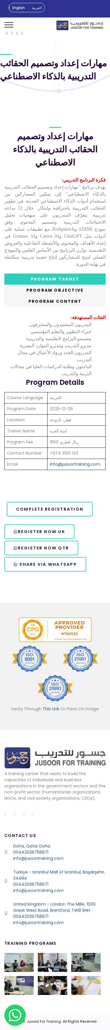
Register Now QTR (41, 548)
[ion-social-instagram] (17, 33)
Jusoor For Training (44, 1021)
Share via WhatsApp (45, 564)
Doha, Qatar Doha (31, 846)
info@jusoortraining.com (75, 464)
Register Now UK (39, 532)
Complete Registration (49, 509)
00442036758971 (30, 852)
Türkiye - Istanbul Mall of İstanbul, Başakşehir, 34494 (59, 875)
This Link (51, 709)
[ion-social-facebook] (7, 33)
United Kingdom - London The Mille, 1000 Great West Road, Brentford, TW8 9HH (54, 907)
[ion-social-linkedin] (22, 33)
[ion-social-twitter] (12, 33)
